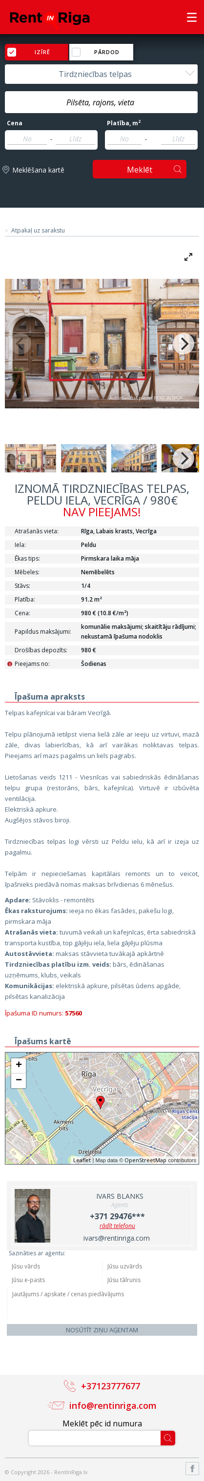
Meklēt (139, 169)
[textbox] (101, 102)
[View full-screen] (188, 257)
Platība (124, 123)
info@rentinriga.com (113, 1405)
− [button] (19, 1080)
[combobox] (101, 74)
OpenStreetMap (145, 1160)
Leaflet (82, 1160)
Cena (14, 123)
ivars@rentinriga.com (116, 1238)
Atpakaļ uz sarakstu (38, 230)
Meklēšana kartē (38, 170)
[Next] (183, 343)
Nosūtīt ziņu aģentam (102, 1329)
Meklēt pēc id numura (102, 1423)
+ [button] (19, 1065)
